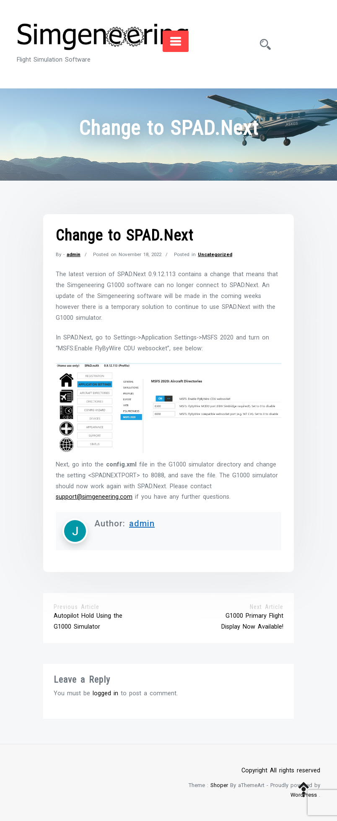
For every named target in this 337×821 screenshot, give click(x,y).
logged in (105, 693)
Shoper (219, 785)
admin (73, 254)
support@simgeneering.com (94, 496)
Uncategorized (215, 254)
